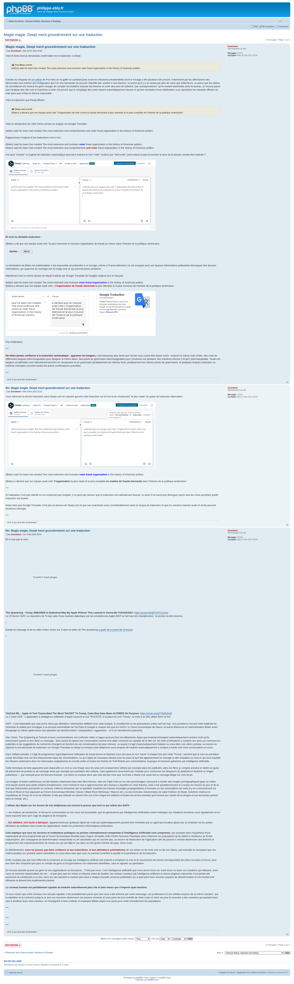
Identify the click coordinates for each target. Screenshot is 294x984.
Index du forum (16, 21)
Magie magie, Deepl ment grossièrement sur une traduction (53, 35)
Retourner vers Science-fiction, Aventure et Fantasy (29, 952)
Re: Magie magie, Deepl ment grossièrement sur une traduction (48, 387)
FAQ (256, 26)
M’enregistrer (268, 26)
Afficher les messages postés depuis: (125, 939)
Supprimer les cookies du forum (251, 972)
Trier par (160, 939)
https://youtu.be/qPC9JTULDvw (151, 612)
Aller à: (220, 953)
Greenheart (16, 51)
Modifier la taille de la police (285, 20)
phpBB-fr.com (153, 980)
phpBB (139, 978)
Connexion (283, 26)
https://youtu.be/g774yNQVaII (156, 713)
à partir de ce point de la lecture (116, 629)
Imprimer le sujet (280, 20)
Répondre (13, 40)
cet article (36, 79)
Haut (287, 382)
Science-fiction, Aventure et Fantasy (43, 21)
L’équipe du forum (226, 972)
